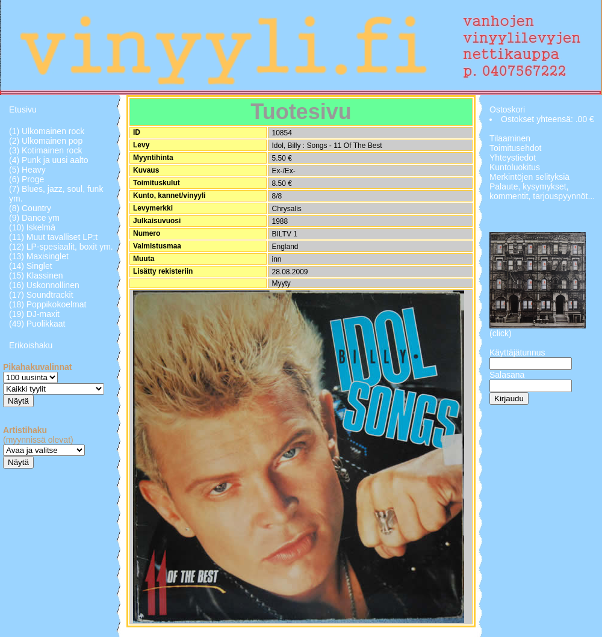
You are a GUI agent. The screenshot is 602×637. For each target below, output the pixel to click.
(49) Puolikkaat (37, 323)
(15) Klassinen (36, 275)
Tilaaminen (509, 138)
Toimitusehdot (515, 148)
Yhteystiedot (512, 157)
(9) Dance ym (34, 218)
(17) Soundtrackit (41, 295)
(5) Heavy (27, 169)
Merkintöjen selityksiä (529, 177)
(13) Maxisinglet (39, 256)
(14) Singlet (30, 266)
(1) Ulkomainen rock (46, 131)
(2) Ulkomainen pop (45, 141)
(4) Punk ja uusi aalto (48, 160)
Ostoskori (507, 109)
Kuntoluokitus (514, 167)
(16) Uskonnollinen (44, 285)
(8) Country (30, 208)
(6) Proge (26, 179)
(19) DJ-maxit (34, 314)
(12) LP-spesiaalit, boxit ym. (61, 246)
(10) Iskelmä (32, 227)
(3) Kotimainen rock (45, 150)
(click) (500, 333)
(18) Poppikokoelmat (47, 304)
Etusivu (23, 109)
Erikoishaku (30, 345)
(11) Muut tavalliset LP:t (53, 237)
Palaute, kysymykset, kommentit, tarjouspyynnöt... (542, 191)
